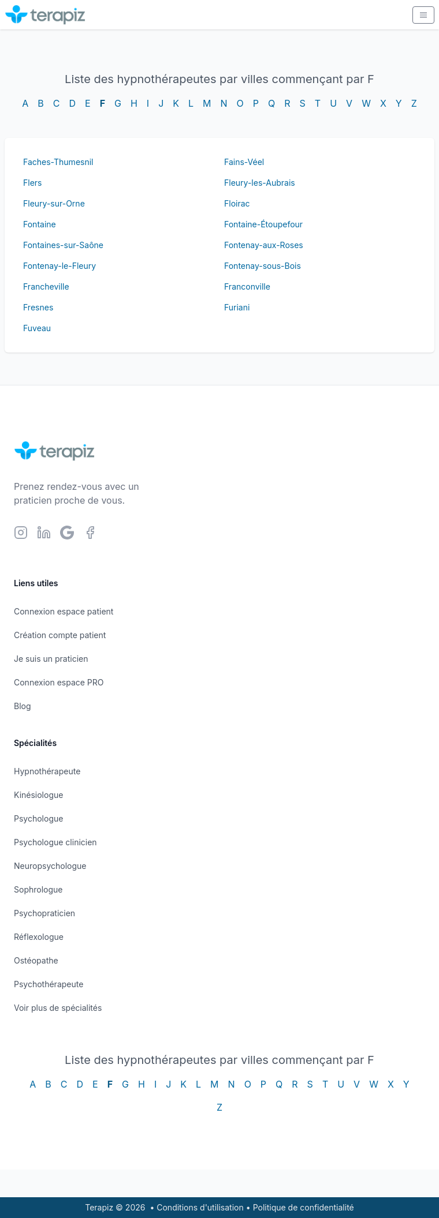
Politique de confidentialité (303, 1207)
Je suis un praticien (51, 659)
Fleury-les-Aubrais (259, 183)
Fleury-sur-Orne (54, 203)
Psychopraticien (44, 913)
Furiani (237, 307)
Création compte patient (60, 635)
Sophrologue (38, 889)
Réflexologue (39, 937)
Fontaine (39, 224)
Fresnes (38, 307)
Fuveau (37, 328)
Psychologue (38, 818)
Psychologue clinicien (55, 842)
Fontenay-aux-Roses (263, 245)
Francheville (46, 286)
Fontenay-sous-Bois (262, 266)
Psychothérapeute (48, 984)
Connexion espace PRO (59, 682)
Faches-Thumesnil (58, 162)
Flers (32, 183)
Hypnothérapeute (47, 771)
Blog (22, 706)
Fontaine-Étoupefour (263, 224)
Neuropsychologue (50, 866)
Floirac (237, 203)
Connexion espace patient (63, 611)
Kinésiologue (38, 795)
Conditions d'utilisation (200, 1207)
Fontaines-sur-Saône (63, 245)
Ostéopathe (36, 960)
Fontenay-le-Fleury (59, 266)
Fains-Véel (244, 162)
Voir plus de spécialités (58, 1008)
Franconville (247, 286)
